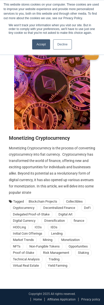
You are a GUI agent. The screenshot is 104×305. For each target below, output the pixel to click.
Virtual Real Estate (26, 265)
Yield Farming (57, 265)
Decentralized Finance (59, 208)
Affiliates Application (61, 299)
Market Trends (23, 240)
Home (37, 299)
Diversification (54, 221)
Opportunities (78, 246)
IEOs (54, 227)
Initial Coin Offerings (27, 233)
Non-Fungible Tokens (44, 246)
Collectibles (74, 201)
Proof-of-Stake (23, 253)
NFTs (16, 246)
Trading (54, 259)
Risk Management (56, 253)
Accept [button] (41, 44)
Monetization (70, 240)
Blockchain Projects (43, 201)
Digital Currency (24, 221)
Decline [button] (62, 44)
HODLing (19, 227)
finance (79, 221)
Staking (83, 253)
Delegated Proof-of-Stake (31, 214)
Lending (57, 233)
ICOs (38, 227)
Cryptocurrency (23, 208)
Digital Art (65, 214)
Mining (47, 240)
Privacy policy (90, 299)
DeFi (87, 208)
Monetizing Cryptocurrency (39, 138)
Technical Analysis (26, 259)
